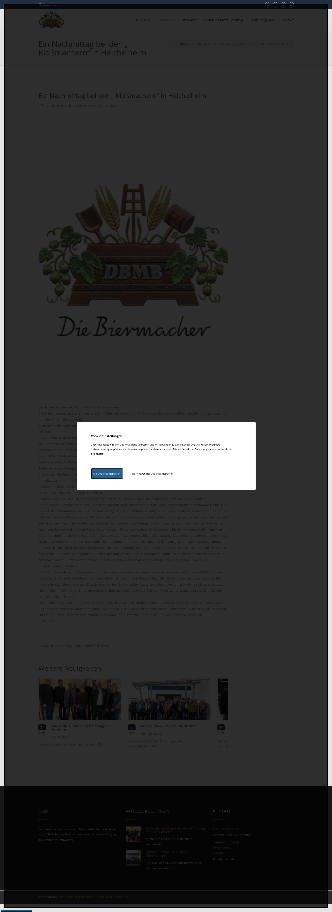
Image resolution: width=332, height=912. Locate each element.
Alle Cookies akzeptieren (106, 473)
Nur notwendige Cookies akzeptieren (152, 473)
